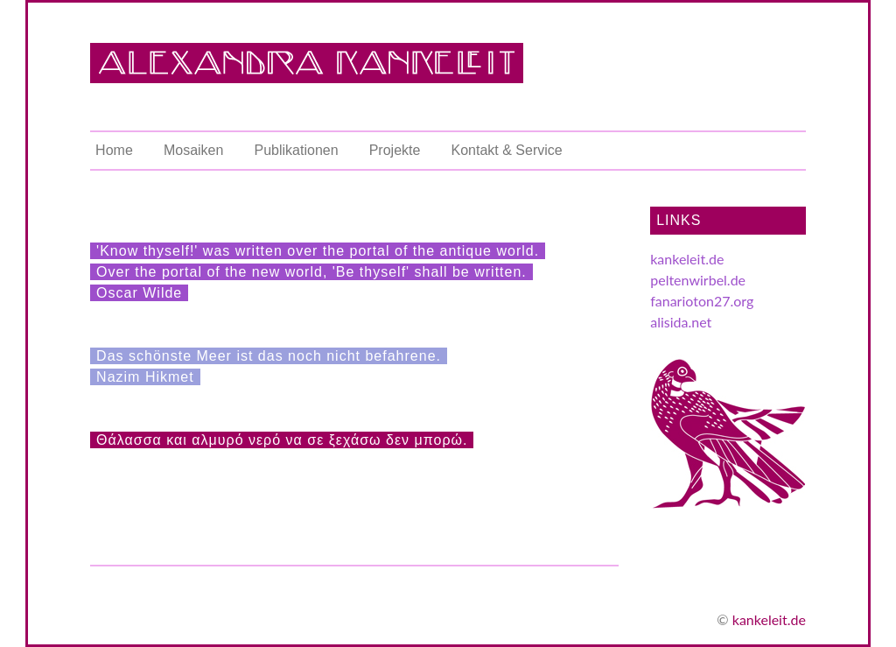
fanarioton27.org (701, 300)
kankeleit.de (687, 258)
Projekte (395, 150)
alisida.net (680, 321)
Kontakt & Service (507, 150)
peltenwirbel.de (698, 279)
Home (114, 150)
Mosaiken (193, 150)
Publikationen (297, 150)
